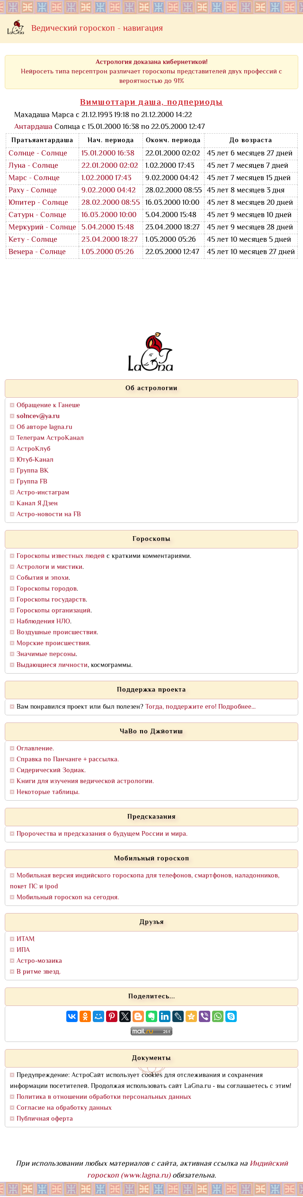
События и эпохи (43, 578)
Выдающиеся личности (52, 665)
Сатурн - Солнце (37, 215)
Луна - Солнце (33, 166)
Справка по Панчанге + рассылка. (68, 759)
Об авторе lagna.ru (44, 427)
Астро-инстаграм (43, 492)
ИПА (23, 950)
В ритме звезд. (39, 972)
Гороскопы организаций (53, 610)
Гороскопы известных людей (61, 556)
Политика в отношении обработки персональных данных (104, 1097)
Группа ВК (33, 471)
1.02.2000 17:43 (106, 178)
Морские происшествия (53, 643)
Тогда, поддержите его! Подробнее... (200, 707)
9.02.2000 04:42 (108, 191)
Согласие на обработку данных (64, 1108)
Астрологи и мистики (49, 567)
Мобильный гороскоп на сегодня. (68, 897)
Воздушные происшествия (57, 632)
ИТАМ (26, 939)
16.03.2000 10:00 (108, 215)
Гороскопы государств (51, 599)
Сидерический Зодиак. (51, 770)
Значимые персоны (46, 654)
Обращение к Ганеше (48, 405)
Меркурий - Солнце (42, 228)
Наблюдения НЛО (43, 621)
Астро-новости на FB (49, 514)
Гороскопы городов (47, 589)
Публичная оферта (45, 1119)
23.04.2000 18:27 (109, 240)
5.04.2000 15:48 (107, 228)
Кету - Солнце (33, 240)
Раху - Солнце (33, 191)
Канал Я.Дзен (37, 503)
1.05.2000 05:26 (107, 252)
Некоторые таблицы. (48, 792)
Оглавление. (35, 748)
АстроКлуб (33, 449)
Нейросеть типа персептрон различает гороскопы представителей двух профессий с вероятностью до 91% (151, 72)
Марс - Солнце (34, 178)
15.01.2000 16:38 (107, 154)
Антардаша (33, 127)
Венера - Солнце (37, 252)
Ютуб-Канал (35, 460)
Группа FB (32, 481)
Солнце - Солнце (38, 154)
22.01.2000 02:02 (109, 166)
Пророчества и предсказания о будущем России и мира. (102, 834)
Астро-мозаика (39, 961)
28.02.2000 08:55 (110, 203)
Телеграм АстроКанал (50, 438)
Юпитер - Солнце (38, 203)
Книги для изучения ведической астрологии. (85, 781)
